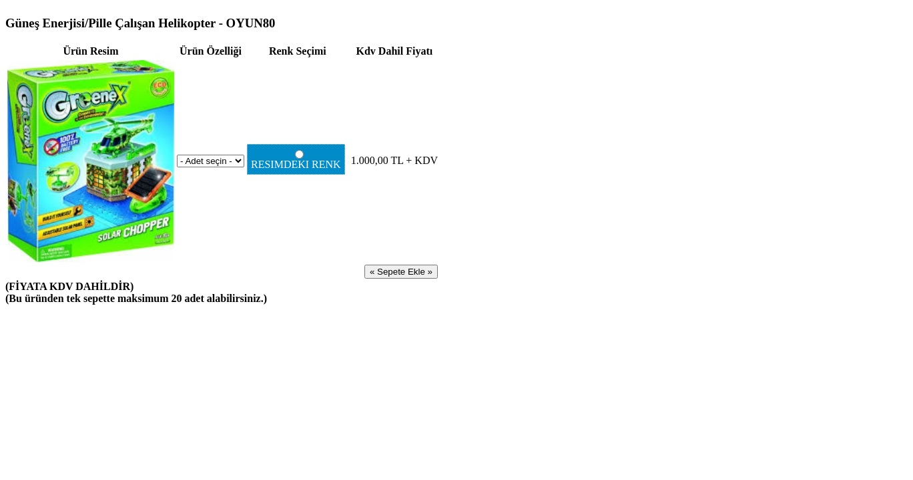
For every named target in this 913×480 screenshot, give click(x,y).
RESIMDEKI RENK (297, 160)
